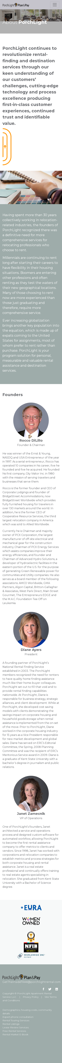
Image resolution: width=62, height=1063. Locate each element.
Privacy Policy (31, 996)
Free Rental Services (14, 1030)
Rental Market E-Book (15, 1034)
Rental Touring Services (15, 1020)
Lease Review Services (15, 1027)
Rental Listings (10, 1023)
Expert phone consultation (17, 1016)
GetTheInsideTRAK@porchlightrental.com (31, 982)
